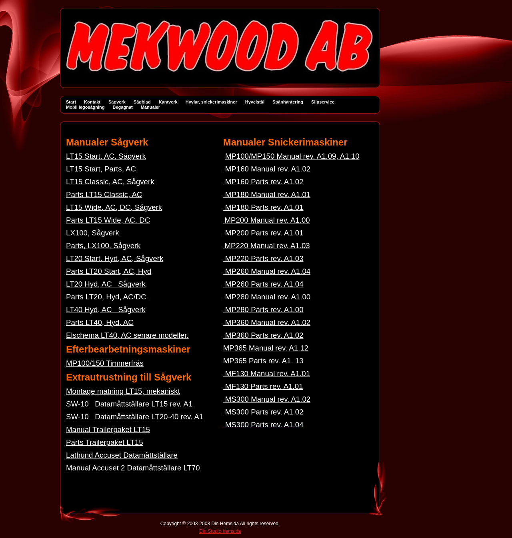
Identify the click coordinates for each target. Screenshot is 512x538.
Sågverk (117, 102)
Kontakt (92, 102)
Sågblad (142, 102)
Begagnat (123, 107)
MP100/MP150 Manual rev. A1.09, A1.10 (292, 156)
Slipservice (322, 102)
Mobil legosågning (85, 107)
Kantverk (168, 102)
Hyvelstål (254, 102)
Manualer (150, 107)
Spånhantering (287, 102)
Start (71, 102)
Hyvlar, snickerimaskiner (211, 102)
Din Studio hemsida (220, 531)
